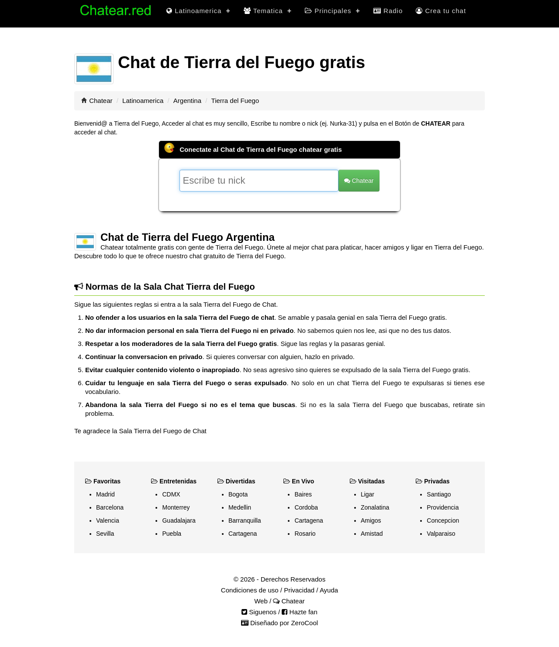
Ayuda (329, 590)
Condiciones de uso (250, 590)
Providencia (443, 507)
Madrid (105, 494)
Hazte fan (299, 612)
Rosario (304, 533)
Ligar (367, 494)
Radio (388, 10)
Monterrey (176, 507)
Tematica (268, 10)
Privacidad (299, 590)
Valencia (107, 520)
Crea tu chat (441, 10)
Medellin (239, 507)
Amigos (371, 520)
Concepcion (443, 520)
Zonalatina (375, 507)
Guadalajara (178, 520)
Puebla (171, 533)
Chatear (100, 100)
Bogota (238, 494)
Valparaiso (441, 533)
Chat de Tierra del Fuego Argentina (187, 237)
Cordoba (306, 507)
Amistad (372, 533)
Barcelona (110, 507)
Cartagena (242, 533)
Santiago (439, 494)
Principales (332, 10)
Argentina (187, 100)
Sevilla (105, 533)
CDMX (171, 494)
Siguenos (259, 612)
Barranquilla (244, 520)
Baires (303, 494)
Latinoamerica (198, 10)
